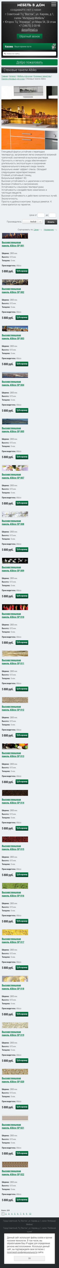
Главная (4, 76)
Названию (49, 229)
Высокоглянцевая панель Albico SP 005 (13, 430)
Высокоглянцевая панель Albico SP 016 (13, 894)
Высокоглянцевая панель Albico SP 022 (13, 1173)
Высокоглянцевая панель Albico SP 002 (13, 290)
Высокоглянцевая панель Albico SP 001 (13, 244)
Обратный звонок (29, 36)
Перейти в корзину (55, 46)
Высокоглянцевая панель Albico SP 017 (13, 940)
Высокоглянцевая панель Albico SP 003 (13, 337)
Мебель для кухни (24, 76)
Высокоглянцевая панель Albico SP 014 (13, 801)
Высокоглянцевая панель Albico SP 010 (13, 615)
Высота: (5, 257)
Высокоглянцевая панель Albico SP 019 (13, 1033)
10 (30, 1214)
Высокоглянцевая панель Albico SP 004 (13, 383)
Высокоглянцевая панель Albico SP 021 (13, 1126)
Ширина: (5, 253)
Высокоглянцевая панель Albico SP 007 (13, 476)
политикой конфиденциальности (22, 1252)
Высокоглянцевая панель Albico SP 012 (13, 708)
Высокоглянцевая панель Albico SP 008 (13, 522)
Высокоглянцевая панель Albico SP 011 (13, 662)
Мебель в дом (31, 5)
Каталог (12, 76)
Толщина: (6, 260)
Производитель (14, 221)
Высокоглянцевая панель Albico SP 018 (13, 987)
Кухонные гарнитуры (42, 76)
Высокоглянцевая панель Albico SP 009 (13, 569)
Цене (36, 229)
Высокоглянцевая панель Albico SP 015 (13, 847)
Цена (31, 215)
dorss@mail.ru (29, 29)
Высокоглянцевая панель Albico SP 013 (13, 754)
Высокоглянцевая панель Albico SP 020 (13, 1080)
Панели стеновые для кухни (13, 79)
